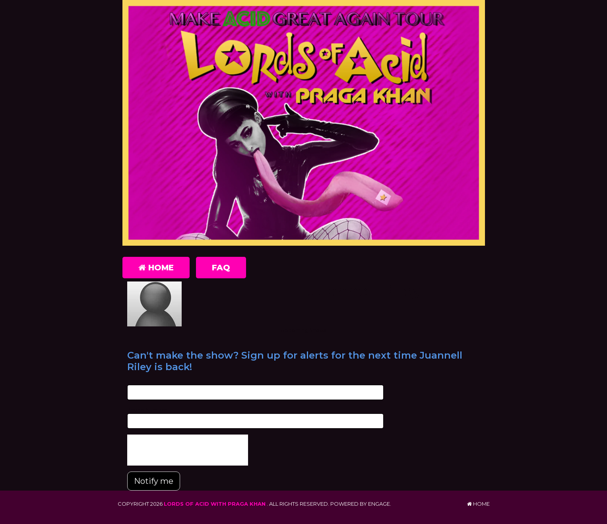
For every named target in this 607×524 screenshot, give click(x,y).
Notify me (153, 481)
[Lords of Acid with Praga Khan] (303, 123)
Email (134, 380)
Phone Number (147, 409)
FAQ (221, 267)
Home (156, 267)
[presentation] (187, 450)
